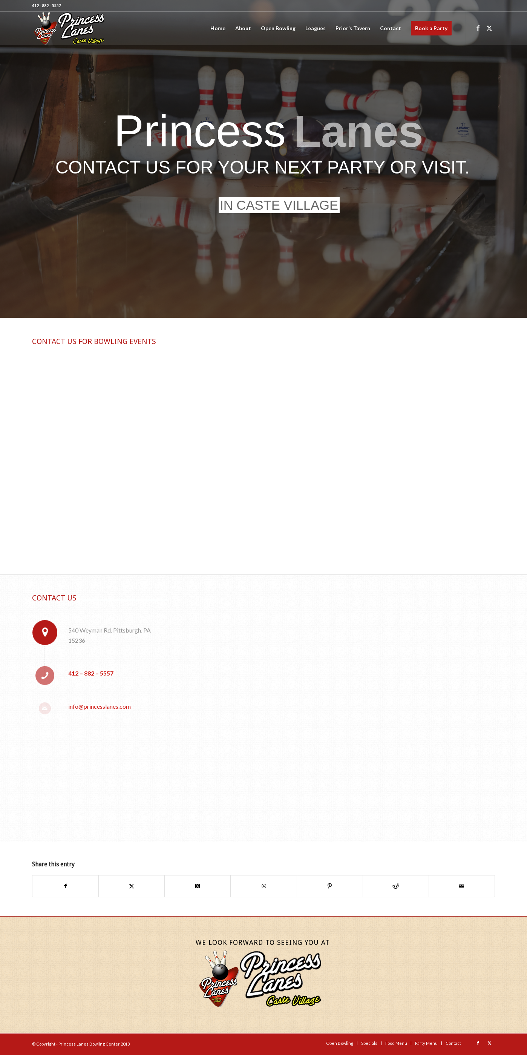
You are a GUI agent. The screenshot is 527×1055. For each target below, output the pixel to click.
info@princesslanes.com (99, 706)
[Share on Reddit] (396, 886)
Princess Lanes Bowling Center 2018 (94, 1043)
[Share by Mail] (462, 886)
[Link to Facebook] (478, 28)
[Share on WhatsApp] (263, 886)
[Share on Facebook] (65, 886)
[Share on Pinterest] (330, 886)
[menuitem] (217, 28)
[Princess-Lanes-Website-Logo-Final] (69, 28)
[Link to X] (489, 28)
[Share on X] (131, 886)
